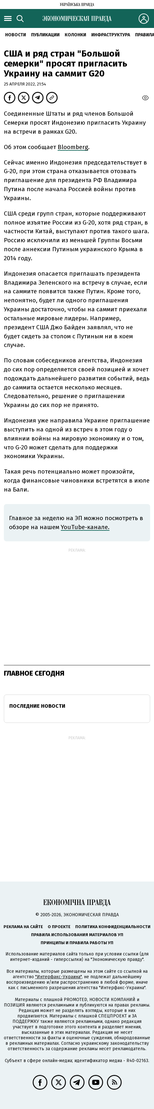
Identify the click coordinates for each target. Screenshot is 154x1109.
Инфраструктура (110, 35)
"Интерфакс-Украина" (58, 977)
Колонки (75, 35)
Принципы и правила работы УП (77, 942)
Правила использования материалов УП (77, 934)
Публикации (45, 35)
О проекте (59, 926)
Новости (15, 35)
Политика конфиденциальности (112, 926)
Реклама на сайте (23, 926)
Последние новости (37, 706)
